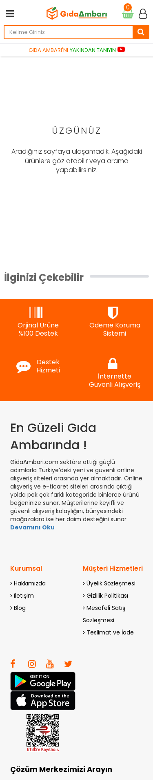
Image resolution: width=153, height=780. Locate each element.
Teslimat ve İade (108, 632)
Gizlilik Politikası (105, 596)
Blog (18, 608)
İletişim (22, 596)
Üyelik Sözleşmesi (109, 583)
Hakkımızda (28, 583)
